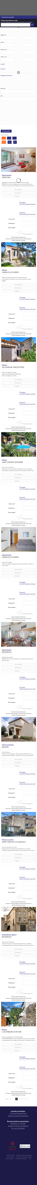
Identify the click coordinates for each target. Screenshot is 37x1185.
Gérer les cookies (10, 1157)
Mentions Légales (11, 1155)
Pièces (2, 42)
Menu (34, 3)
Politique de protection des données (24, 1155)
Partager (17, 196)
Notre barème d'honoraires (21, 1158)
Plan (30, 1158)
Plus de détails (18, 189)
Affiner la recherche (29, 3)
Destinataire (11, 223)
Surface (4, 49)
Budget (2, 35)
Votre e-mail (11, 219)
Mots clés (3, 88)
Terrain (4, 56)
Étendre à (3, 68)
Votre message (11, 227)
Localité (3, 64)
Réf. (2, 96)
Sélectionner (18, 193)
